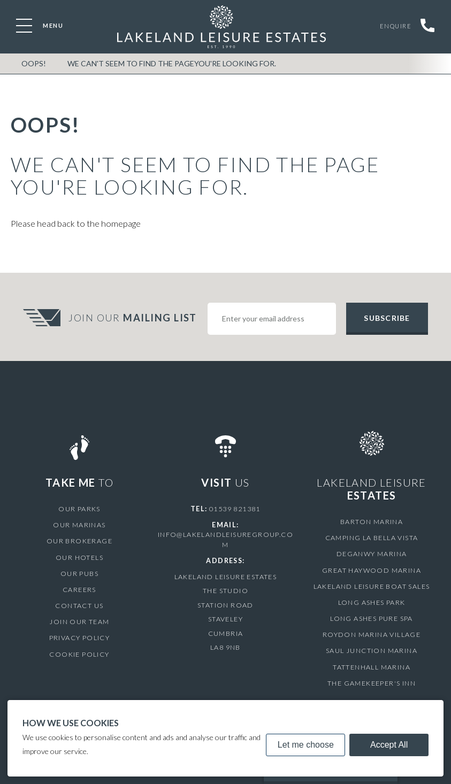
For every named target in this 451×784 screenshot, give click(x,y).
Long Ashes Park (372, 602)
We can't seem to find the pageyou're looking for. (171, 63)
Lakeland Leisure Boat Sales (372, 586)
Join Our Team (79, 622)
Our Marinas (79, 525)
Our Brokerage (79, 541)
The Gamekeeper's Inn (371, 683)
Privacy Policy (79, 638)
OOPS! (33, 63)
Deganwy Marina (372, 554)
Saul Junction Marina (371, 651)
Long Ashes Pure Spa (371, 618)
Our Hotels (79, 558)
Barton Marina (371, 522)
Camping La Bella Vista (371, 538)
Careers (79, 590)
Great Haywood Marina (371, 570)
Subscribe (387, 317)
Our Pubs (79, 574)
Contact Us (79, 606)
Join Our (134, 318)
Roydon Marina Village (372, 635)
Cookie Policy (79, 654)
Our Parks (79, 509)
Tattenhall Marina (371, 667)
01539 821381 (235, 509)
